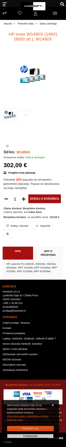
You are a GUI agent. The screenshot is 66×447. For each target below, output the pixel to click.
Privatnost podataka (14, 333)
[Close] (30, 428)
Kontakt (7, 328)
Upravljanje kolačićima (15, 370)
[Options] (30, 436)
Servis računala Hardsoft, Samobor (22, 343)
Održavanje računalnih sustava (20, 354)
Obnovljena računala (14, 364)
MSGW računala (12, 359)
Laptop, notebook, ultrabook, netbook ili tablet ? (29, 338)
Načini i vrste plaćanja (15, 349)
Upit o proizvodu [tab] (48, 253)
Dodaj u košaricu (44, 198)
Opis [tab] (18, 251)
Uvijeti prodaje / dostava (16, 322)
